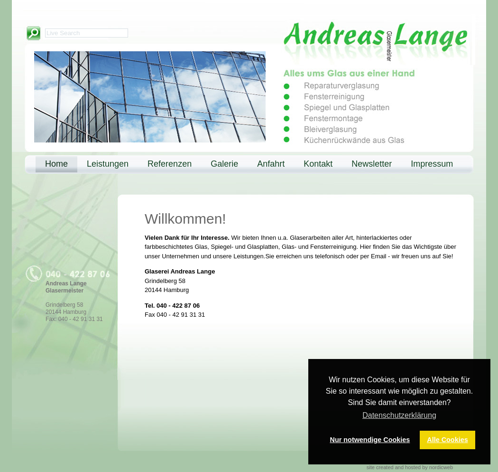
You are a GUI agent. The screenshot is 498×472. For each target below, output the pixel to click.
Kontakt (318, 164)
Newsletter (371, 164)
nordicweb (441, 467)
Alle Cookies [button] (447, 440)
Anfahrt (271, 164)
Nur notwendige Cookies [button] (370, 440)
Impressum (432, 164)
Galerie (224, 164)
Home (56, 164)
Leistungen (108, 164)
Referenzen (170, 164)
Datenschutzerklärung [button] (399, 415)
